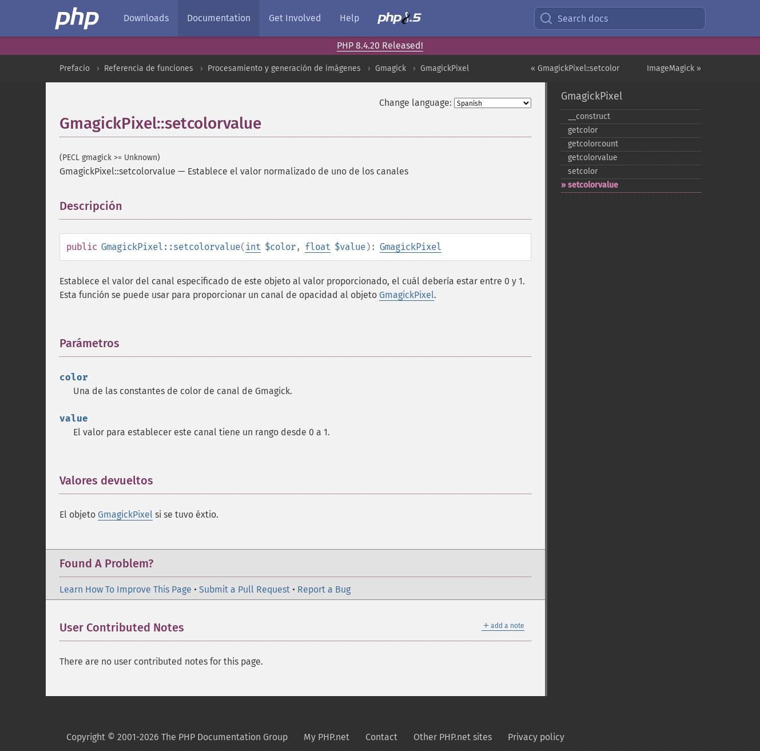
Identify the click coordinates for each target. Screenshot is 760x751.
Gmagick (390, 68)
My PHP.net (326, 737)
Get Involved (295, 18)
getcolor (583, 130)
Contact (381, 737)
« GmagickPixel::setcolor (575, 68)
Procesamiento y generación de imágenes (284, 68)
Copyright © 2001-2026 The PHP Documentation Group (177, 737)
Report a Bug (324, 589)
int (253, 246)
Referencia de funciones (148, 68)
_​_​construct (589, 116)
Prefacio (74, 68)
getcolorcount (593, 144)
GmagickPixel (444, 68)
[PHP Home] (78, 18)
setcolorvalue (593, 185)
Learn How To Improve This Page (125, 589)
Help (349, 18)
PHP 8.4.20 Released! (380, 45)
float (318, 246)
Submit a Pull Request (244, 589)
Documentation (218, 18)
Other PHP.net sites (452, 737)
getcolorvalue (593, 157)
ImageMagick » (674, 68)
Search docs (573, 18)
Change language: (415, 102)
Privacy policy (536, 737)
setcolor (583, 171)
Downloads (146, 18)
